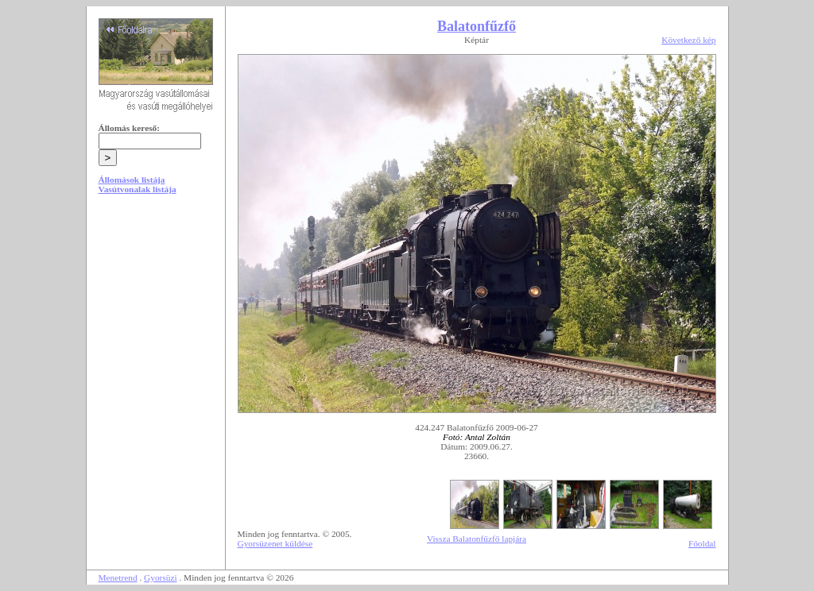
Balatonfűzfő (476, 26)
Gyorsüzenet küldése (275, 543)
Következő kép (688, 39)
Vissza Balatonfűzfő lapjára (476, 538)
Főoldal (702, 543)
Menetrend (118, 577)
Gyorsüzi (160, 577)
